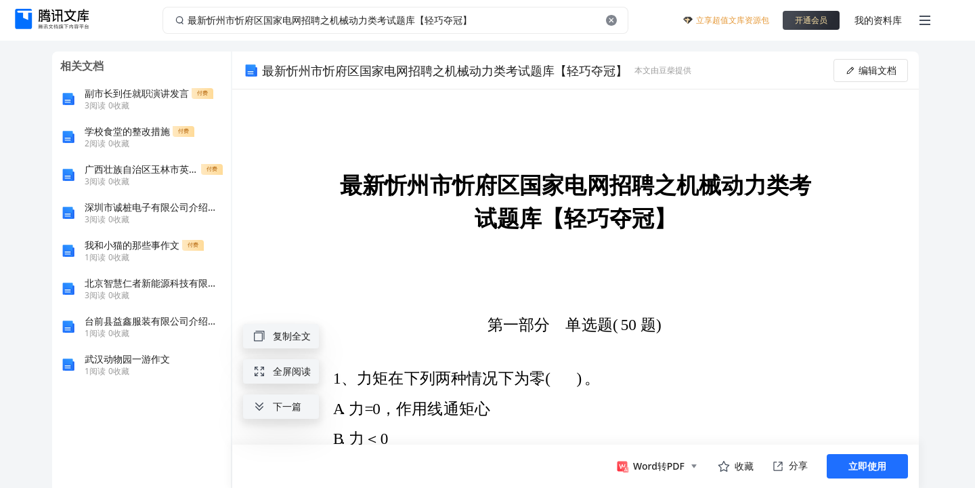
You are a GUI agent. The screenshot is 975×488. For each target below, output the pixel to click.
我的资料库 (878, 20)
